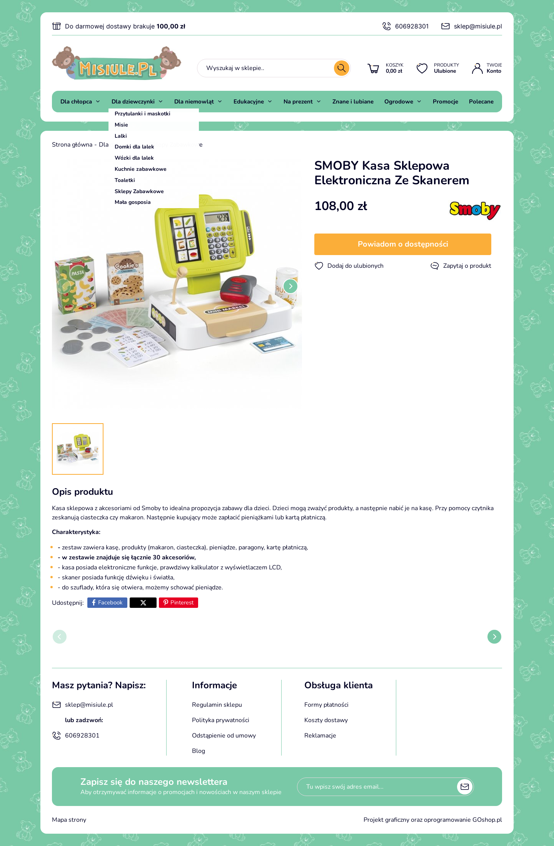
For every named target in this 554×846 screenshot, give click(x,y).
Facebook (110, 602)
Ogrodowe (398, 101)
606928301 (405, 26)
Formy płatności (326, 705)
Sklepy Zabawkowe (176, 144)
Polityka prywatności (220, 720)
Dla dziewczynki (133, 101)
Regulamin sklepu (217, 705)
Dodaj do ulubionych (349, 265)
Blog (198, 751)
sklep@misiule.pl (471, 26)
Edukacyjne (249, 101)
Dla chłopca (76, 101)
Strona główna (72, 144)
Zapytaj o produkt (460, 265)
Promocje (445, 101)
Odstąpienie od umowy (224, 735)
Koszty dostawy (326, 720)
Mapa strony (69, 820)
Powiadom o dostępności (403, 244)
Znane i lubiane (353, 101)
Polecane (481, 101)
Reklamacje (320, 735)
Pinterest (182, 602)
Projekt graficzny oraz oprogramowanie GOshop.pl (433, 820)
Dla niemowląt (194, 101)
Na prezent (298, 101)
